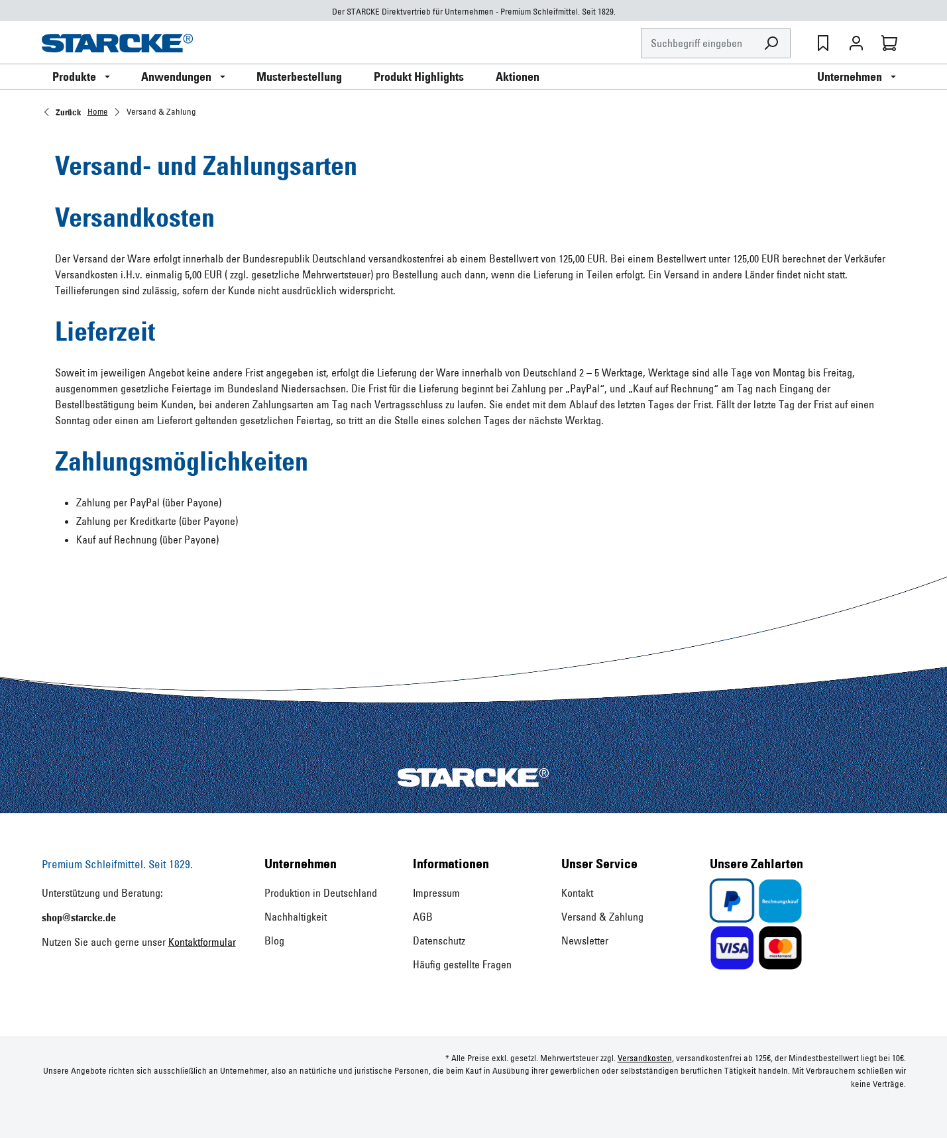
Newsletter (584, 940)
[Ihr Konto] (856, 43)
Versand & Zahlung (602, 916)
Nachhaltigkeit (295, 916)
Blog (274, 940)
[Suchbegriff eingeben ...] (697, 43)
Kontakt (577, 892)
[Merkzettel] (823, 43)
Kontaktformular (202, 941)
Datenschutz (439, 940)
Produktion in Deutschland (320, 892)
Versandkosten (645, 1058)
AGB (423, 916)
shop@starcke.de (79, 917)
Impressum (436, 892)
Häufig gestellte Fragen (462, 964)
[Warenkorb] (889, 43)
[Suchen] (772, 43)
